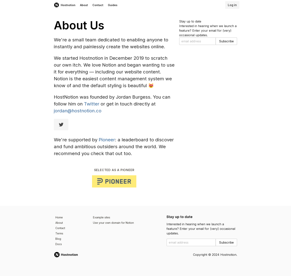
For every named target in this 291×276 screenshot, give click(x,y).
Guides (112, 5)
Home (59, 217)
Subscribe (226, 41)
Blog (58, 238)
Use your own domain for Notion (113, 222)
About (84, 5)
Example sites (101, 217)
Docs (58, 244)
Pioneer (107, 139)
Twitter (91, 104)
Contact (97, 5)
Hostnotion (64, 5)
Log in (232, 5)
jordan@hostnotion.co (77, 110)
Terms (59, 233)
